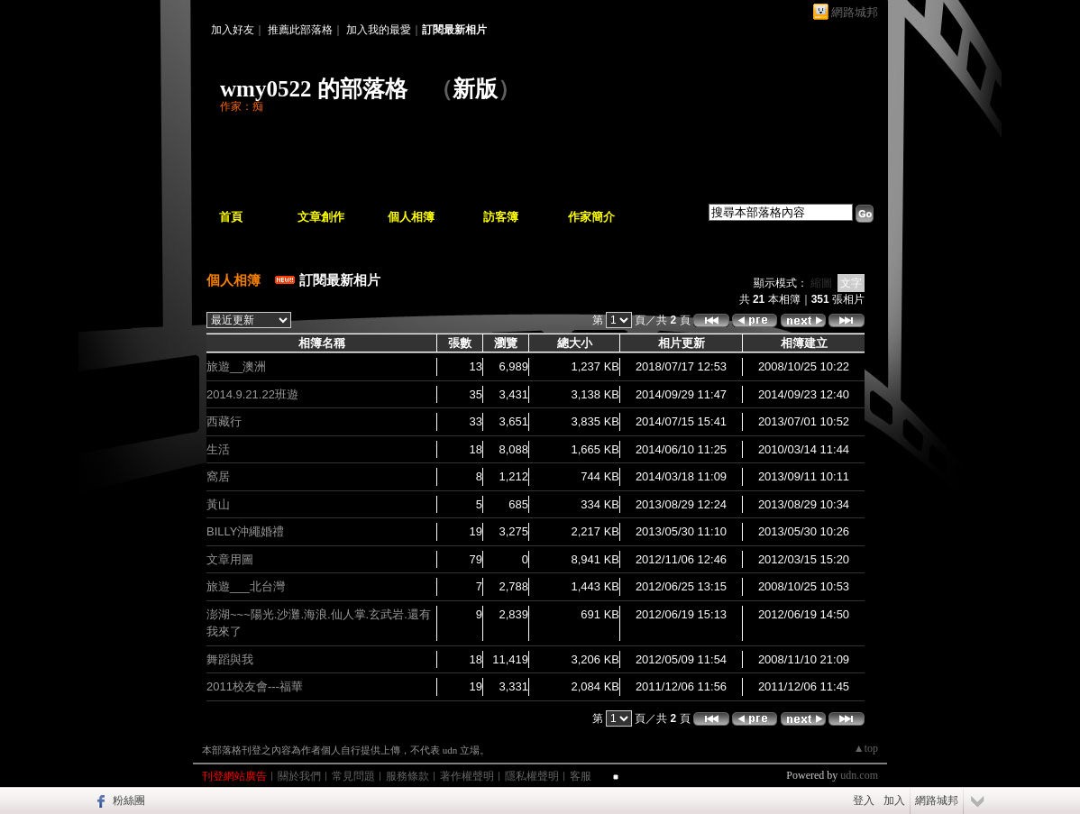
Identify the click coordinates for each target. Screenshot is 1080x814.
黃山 (218, 504)
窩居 (218, 476)
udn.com (859, 775)
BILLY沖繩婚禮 (245, 531)
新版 (475, 89)
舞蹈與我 (229, 659)
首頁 (231, 217)
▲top (866, 748)
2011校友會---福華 (254, 686)
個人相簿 (411, 217)
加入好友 (232, 29)
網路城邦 (854, 12)
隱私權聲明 (532, 776)
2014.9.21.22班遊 (252, 394)
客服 (580, 776)
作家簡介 (591, 217)
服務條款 (407, 776)
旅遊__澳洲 (236, 366)
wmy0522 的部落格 (313, 89)
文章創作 (320, 217)
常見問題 (353, 776)
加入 (894, 800)
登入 (863, 800)
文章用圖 (229, 559)
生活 (218, 449)
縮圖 (821, 283)
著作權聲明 (467, 776)
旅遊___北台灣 (245, 586)
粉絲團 (129, 800)
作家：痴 (241, 106)
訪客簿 (500, 217)
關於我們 (299, 776)
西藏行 (224, 421)
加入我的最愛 (378, 29)
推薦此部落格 (300, 29)
